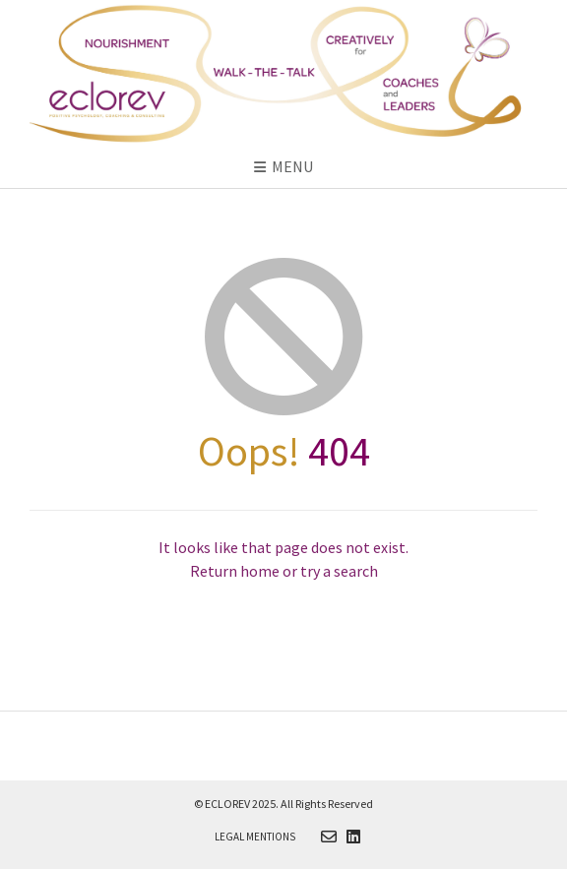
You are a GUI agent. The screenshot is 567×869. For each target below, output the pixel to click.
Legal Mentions (255, 836)
